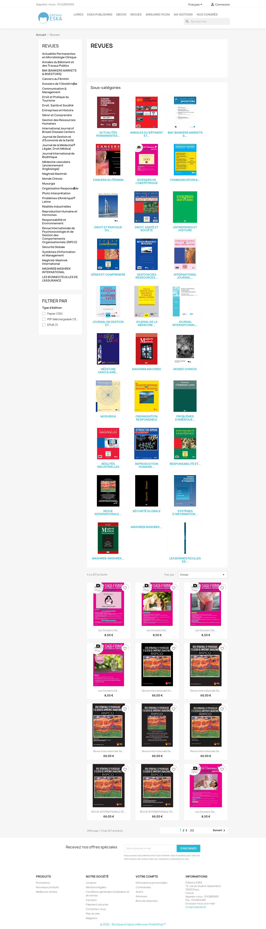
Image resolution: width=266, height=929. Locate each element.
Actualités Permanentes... (108, 134)
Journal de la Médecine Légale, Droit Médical (57, 147)
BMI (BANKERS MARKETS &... (185, 134)
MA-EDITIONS (183, 14)
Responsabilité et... (185, 464)
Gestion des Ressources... (147, 276)
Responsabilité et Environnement (54, 221)
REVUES (136, 14)
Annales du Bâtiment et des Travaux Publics (58, 64)
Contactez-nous (96, 909)
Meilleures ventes (46, 891)
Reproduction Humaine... (146, 465)
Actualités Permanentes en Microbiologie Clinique (59, 55)
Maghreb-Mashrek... (108, 558)
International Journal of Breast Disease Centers (58, 130)
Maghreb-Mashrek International (55, 262)
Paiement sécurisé (97, 904)
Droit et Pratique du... (108, 228)
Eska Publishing (99, 14)
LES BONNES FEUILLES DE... (185, 559)
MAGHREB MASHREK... (146, 527)
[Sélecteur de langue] (195, 5)
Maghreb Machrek (54, 174)
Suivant (219, 830)
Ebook (121, 14)
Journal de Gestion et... (108, 323)
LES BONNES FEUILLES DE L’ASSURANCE (60, 278)
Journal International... (185, 323)
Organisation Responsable (60, 188)
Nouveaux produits (47, 887)
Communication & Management (54, 90)
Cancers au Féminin (55, 79)
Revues (50, 46)
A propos (91, 900)
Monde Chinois (52, 179)
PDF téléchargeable (62, 319)
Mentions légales (96, 887)
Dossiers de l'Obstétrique (59, 84)
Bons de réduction (147, 900)
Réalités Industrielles (56, 206)
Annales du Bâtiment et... (146, 134)
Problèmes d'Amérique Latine (57, 200)
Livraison (91, 882)
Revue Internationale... (108, 512)
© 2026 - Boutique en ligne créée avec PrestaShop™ (133, 924)
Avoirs (139, 891)
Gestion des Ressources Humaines (59, 121)
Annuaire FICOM (158, 14)
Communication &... (185, 180)
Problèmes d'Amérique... (185, 417)
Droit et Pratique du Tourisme (55, 98)
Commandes (143, 887)
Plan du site (93, 913)
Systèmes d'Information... (185, 512)
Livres (78, 14)
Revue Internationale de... (157, 690)
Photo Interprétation (56, 193)
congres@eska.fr (196, 907)
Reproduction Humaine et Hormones (59, 213)
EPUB (52, 325)
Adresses (141, 896)
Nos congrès (207, 14)
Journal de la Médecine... (146, 323)
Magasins (91, 918)
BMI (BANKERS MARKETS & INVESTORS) (59, 72)
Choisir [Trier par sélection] (202, 575)
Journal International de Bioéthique (58, 155)
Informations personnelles (151, 882)
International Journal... (185, 276)
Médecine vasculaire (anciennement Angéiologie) (56, 165)
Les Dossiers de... (108, 630)
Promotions (43, 882)
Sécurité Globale (53, 247)
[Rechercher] (207, 21)
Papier (55, 314)
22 (192, 830)
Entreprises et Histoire (57, 110)
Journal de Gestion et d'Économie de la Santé (58, 138)
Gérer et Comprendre (57, 115)
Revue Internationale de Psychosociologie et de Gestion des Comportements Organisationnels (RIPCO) (59, 235)
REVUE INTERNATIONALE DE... (108, 811)
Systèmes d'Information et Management (58, 253)
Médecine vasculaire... (108, 370)
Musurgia (48, 183)
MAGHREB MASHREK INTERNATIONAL (56, 270)
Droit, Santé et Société (57, 105)
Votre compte (147, 876)
